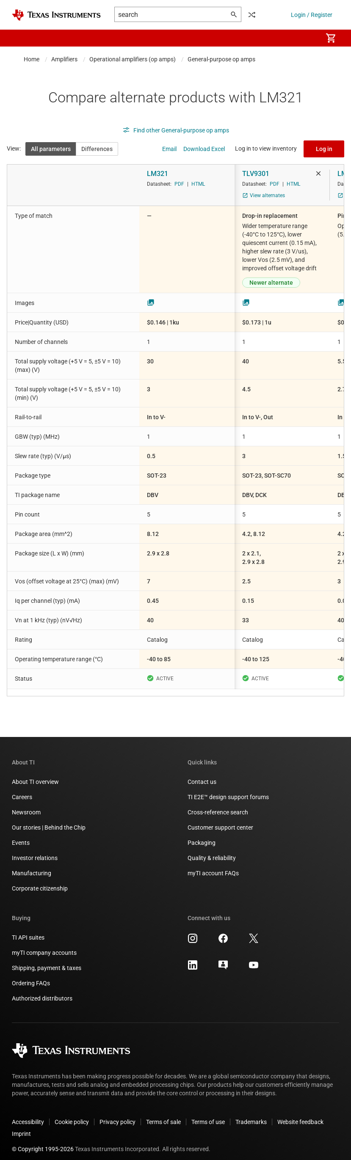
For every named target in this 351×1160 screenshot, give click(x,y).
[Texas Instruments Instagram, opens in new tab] (193, 934)
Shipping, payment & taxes (46, 961)
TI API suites (28, 930)
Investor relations (35, 851)
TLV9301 (255, 174)
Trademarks (251, 1115)
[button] (20, 38)
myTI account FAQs (213, 866)
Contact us (202, 775)
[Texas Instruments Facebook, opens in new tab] (223, 934)
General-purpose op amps (221, 59)
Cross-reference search (218, 805)
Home (31, 59)
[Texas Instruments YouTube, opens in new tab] (254, 961)
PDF (179, 184)
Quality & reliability (212, 851)
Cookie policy (72, 1115)
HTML (198, 184)
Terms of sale (163, 1115)
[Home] (56, 15)
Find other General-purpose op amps (175, 130)
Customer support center (220, 820)
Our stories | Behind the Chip (49, 820)
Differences (97, 149)
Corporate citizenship (40, 881)
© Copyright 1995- (43, 1142)
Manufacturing (31, 866)
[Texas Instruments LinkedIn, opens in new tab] (193, 961)
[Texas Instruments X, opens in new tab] (254, 934)
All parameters (51, 149)
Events (21, 836)
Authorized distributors (42, 991)
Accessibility (28, 1115)
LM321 (157, 174)
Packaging (202, 836)
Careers (22, 790)
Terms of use (208, 1115)
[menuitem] (307, 38)
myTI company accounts (44, 946)
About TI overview (35, 775)
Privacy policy (117, 1115)
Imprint (21, 1127)
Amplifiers (64, 59)
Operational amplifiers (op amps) (132, 59)
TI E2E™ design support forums (228, 790)
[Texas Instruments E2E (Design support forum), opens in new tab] (223, 961)
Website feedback (300, 1115)
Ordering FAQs (31, 976)
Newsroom (26, 805)
